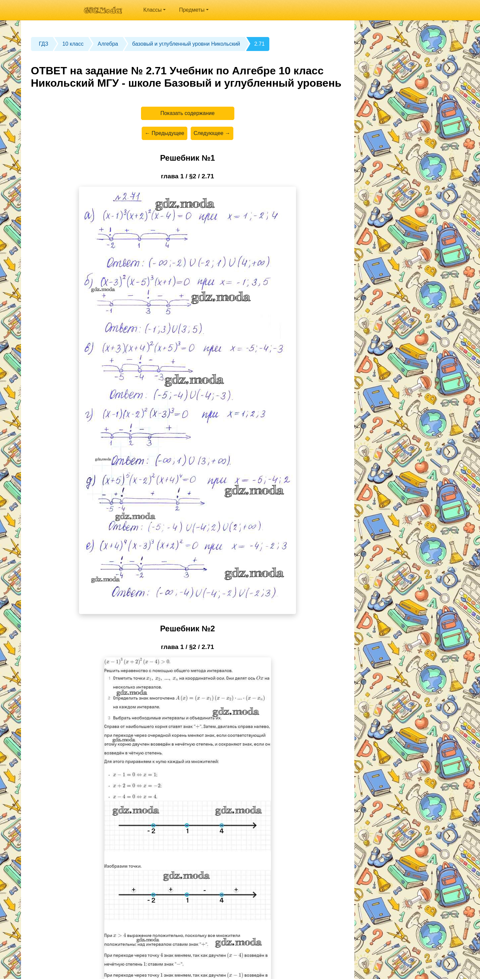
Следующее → (212, 133)
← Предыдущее (164, 133)
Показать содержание (187, 113)
